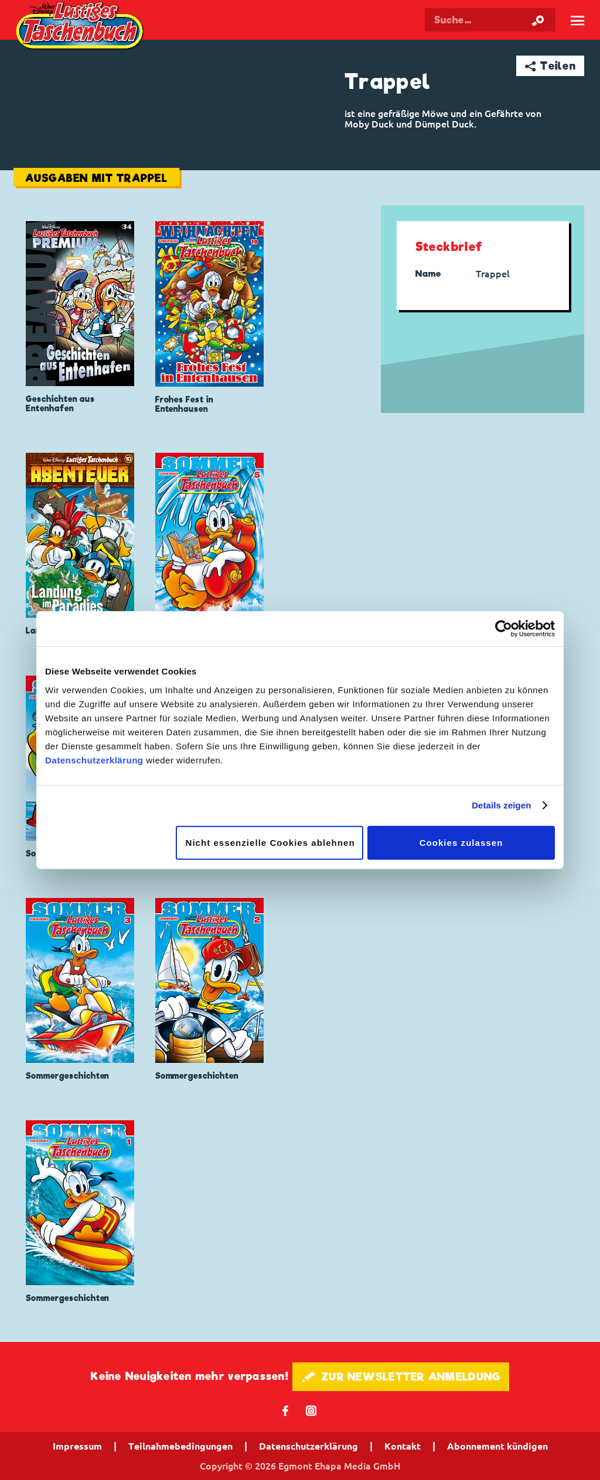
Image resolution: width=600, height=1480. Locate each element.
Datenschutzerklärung (94, 760)
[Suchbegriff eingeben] (490, 20)
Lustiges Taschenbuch (81, 27)
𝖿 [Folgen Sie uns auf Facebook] (285, 1410)
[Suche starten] (538, 20)
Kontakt (402, 1446)
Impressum (77, 1446)
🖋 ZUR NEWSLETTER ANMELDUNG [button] (401, 1377)
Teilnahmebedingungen (180, 1446)
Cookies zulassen (461, 842)
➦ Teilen (550, 66)
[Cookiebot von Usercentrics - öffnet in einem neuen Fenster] (503, 629)
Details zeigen (501, 805)
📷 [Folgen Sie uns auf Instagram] (311, 1410)
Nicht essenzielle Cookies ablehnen (270, 842)
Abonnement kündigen (497, 1446)
